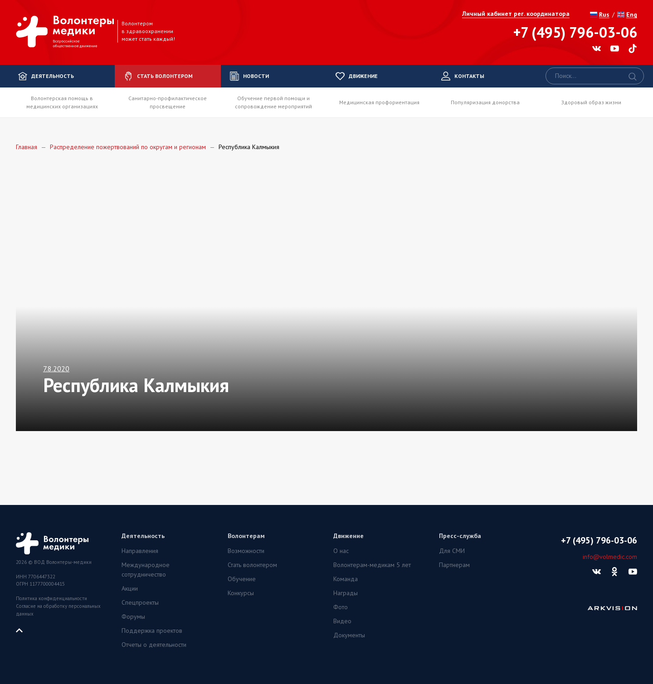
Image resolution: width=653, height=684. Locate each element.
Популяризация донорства (485, 102)
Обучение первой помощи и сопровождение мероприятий (273, 102)
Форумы (133, 616)
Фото (340, 607)
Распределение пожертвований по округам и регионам (128, 147)
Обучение (242, 579)
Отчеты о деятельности (154, 644)
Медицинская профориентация (379, 102)
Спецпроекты (140, 602)
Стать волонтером (252, 565)
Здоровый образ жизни (591, 102)
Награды (345, 593)
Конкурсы (241, 593)
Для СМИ (452, 551)
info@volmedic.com (610, 557)
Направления (140, 551)
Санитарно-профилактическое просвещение (167, 102)
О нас (341, 551)
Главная (26, 147)
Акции (130, 588)
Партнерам (454, 565)
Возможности (246, 551)
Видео (342, 621)
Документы (349, 635)
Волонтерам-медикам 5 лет (372, 565)
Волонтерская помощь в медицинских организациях (62, 102)
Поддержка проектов (152, 630)
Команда (345, 579)
